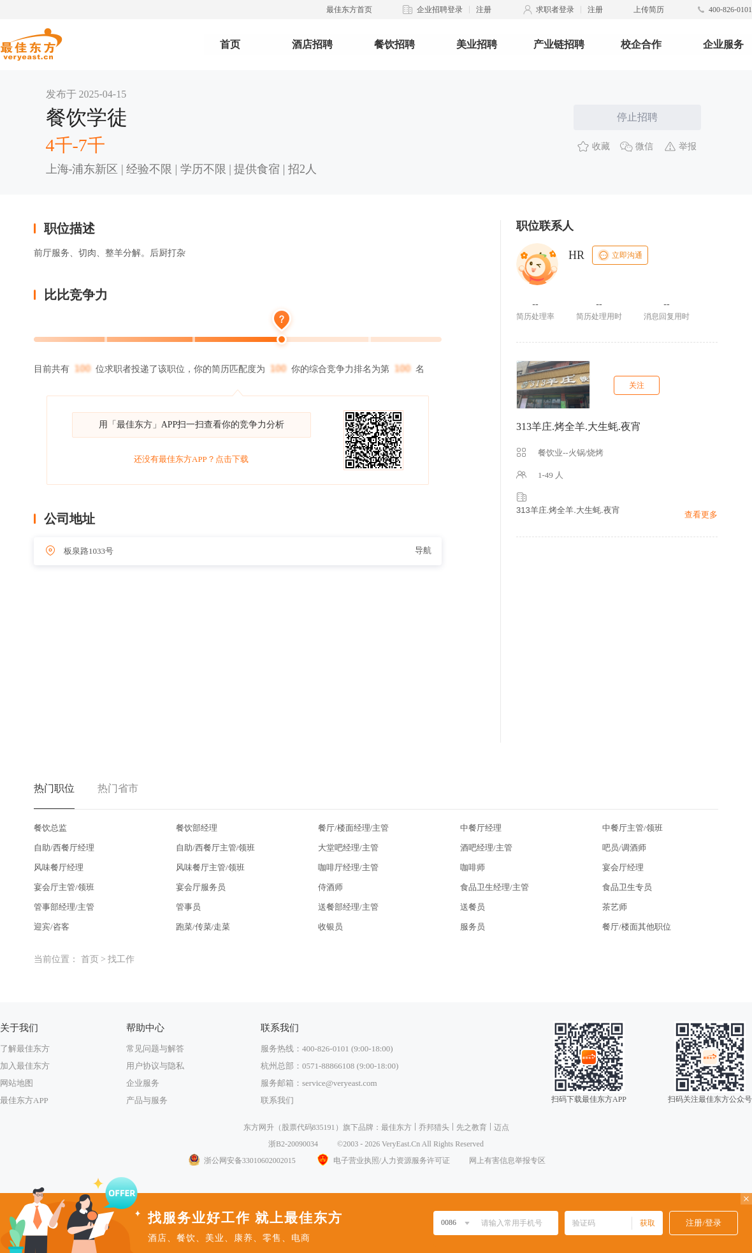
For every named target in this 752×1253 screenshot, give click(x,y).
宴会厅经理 (623, 867)
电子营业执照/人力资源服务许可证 (382, 1160)
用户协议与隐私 (155, 1066)
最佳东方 (396, 1127)
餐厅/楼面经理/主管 (353, 828)
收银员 (330, 926)
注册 (483, 9)
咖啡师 (472, 867)
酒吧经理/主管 (486, 847)
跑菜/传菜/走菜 (203, 926)
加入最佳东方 (25, 1066)
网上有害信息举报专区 (507, 1160)
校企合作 (641, 44)
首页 (230, 44)
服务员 (472, 926)
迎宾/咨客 (51, 926)
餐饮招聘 (394, 44)
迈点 (501, 1127)
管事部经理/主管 (64, 907)
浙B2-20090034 (293, 1143)
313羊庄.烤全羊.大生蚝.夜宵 (578, 426)
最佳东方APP (24, 1100)
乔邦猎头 (434, 1127)
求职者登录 (555, 9)
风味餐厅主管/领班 (210, 867)
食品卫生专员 (627, 887)
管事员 (188, 907)
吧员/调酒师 (624, 847)
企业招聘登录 (440, 9)
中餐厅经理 (481, 828)
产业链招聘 (558, 44)
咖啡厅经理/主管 (348, 867)
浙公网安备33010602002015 (241, 1160)
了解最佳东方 (25, 1048)
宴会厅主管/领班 (64, 887)
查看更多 (701, 514)
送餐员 (472, 907)
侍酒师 (330, 887)
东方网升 (258, 1127)
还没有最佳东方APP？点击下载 (191, 459)
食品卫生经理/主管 (494, 887)
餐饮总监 (50, 828)
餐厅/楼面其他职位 (636, 926)
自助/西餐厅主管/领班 (215, 847)
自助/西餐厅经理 (64, 847)
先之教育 (471, 1127)
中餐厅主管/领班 (632, 828)
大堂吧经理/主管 (348, 847)
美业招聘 (476, 44)
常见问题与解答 (155, 1048)
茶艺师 (614, 907)
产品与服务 (147, 1100)
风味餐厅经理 (58, 867)
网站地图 (16, 1083)
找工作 (121, 959)
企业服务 (723, 44)
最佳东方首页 (349, 9)
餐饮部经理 (196, 828)
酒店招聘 (312, 44)
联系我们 (277, 1100)
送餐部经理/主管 (348, 907)
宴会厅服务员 (201, 887)
